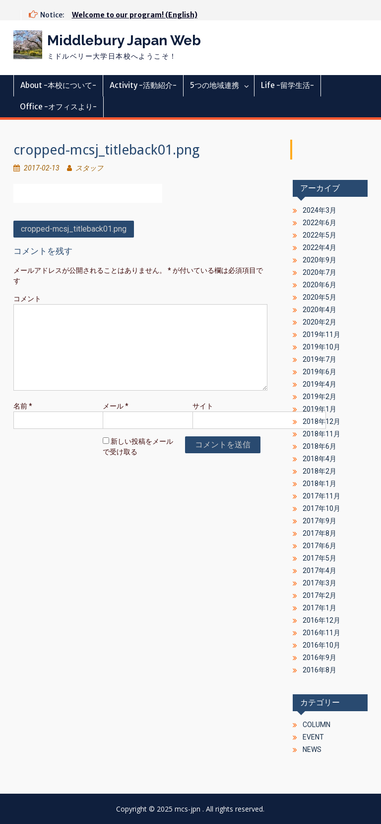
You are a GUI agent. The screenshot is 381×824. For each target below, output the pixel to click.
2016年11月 (321, 633)
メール (115, 406)
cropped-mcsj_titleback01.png (74, 229)
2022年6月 (319, 223)
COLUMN (316, 725)
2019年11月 (321, 334)
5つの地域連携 (214, 85)
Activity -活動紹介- (143, 85)
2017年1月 (319, 608)
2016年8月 (319, 670)
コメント (27, 299)
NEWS (312, 749)
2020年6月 (319, 285)
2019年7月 (319, 359)
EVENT (313, 737)
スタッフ (89, 168)
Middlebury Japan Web (124, 40)
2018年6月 (319, 446)
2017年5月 (319, 558)
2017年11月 (321, 496)
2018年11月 (321, 434)
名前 (22, 406)
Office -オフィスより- (58, 106)
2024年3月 (319, 210)
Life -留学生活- (287, 85)
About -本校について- (58, 85)
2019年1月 (319, 409)
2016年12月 (321, 620)
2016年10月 (321, 645)
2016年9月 (319, 657)
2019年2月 (319, 397)
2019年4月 (319, 384)
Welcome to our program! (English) (134, 14)
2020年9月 (319, 260)
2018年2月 (319, 471)
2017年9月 (319, 521)
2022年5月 (319, 235)
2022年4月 (319, 247)
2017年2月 (319, 595)
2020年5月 (319, 297)
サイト (202, 406)
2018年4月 (319, 459)
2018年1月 (319, 484)
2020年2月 (319, 322)
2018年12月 (321, 421)
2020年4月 (319, 310)
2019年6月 (319, 372)
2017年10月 (321, 508)
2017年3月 (319, 583)
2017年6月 (319, 546)
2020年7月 (319, 272)
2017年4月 (319, 571)
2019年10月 (321, 347)
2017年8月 (319, 533)
